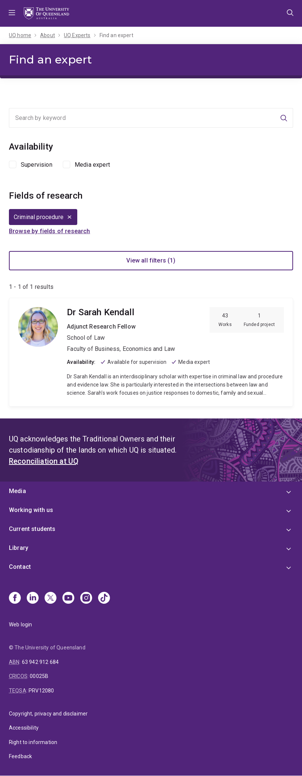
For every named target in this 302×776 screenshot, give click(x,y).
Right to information (33, 742)
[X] (50, 598)
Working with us (31, 509)
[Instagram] (86, 598)
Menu (12, 13)
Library (18, 547)
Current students (32, 528)
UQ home (20, 35)
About (47, 35)
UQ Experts (77, 35)
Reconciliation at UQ (43, 461)
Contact (20, 566)
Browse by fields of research (49, 231)
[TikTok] (104, 598)
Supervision (36, 164)
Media (17, 491)
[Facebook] (15, 598)
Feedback (20, 756)
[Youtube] (68, 598)
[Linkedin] (33, 598)
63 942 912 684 (40, 662)
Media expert (92, 164)
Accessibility (24, 728)
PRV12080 (41, 691)
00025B (39, 676)
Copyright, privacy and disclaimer (48, 714)
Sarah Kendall (151, 352)
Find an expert (116, 35)
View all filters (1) (150, 260)
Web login (20, 624)
